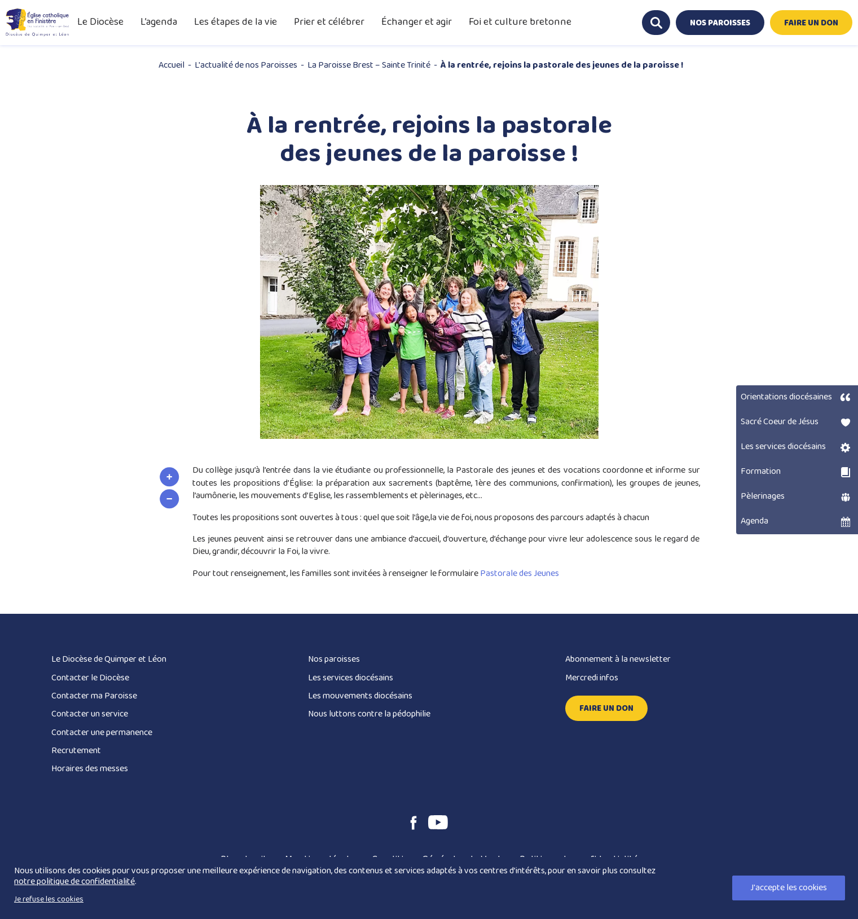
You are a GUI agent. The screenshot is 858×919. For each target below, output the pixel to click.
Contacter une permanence (101, 732)
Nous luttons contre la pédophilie (369, 714)
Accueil (171, 65)
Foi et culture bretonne (520, 22)
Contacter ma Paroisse (94, 696)
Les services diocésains (350, 678)
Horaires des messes (89, 769)
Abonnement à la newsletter (618, 659)
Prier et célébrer (329, 22)
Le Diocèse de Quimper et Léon (108, 659)
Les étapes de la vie (235, 22)
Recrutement (76, 751)
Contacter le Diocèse (90, 678)
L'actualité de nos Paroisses (246, 65)
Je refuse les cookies (48, 899)
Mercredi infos (591, 678)
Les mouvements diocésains (360, 696)
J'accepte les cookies (788, 888)
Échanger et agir (416, 22)
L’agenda (158, 22)
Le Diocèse (100, 22)
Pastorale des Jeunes (519, 573)
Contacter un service (89, 714)
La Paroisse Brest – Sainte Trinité (368, 65)
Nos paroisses (334, 659)
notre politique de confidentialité (74, 881)
